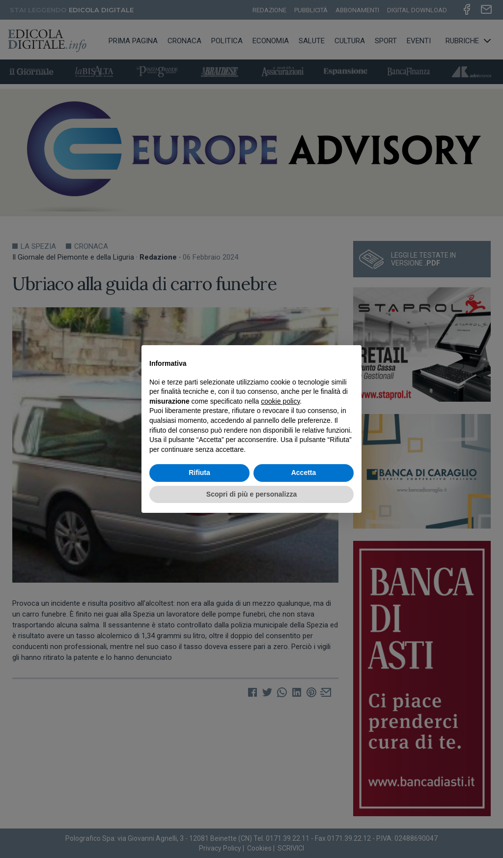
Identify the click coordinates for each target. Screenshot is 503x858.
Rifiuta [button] (199, 472)
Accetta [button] (303, 472)
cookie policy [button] (280, 401)
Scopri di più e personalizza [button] (251, 494)
